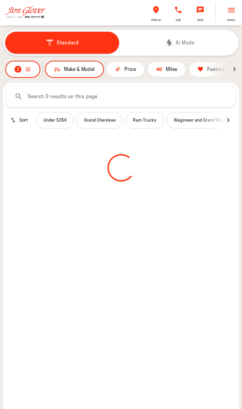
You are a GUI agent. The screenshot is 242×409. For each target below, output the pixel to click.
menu (231, 20)
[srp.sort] (19, 120)
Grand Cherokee (100, 120)
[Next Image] (234, 69)
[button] (156, 13)
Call (178, 20)
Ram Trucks (144, 120)
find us (156, 20)
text (200, 20)
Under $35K (55, 120)
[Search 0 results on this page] (121, 96)
